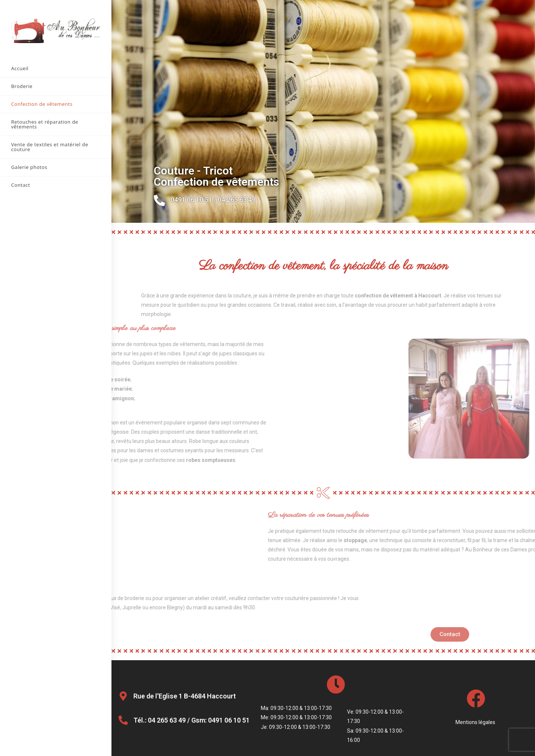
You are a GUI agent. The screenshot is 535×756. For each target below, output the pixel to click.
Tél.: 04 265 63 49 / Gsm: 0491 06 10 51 (191, 720)
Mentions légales (475, 722)
